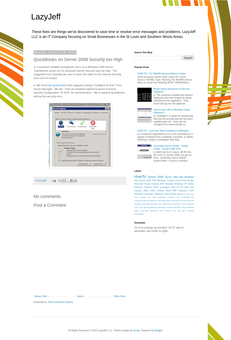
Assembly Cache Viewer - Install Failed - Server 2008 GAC (171, 147)
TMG (154, 180)
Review (154, 204)
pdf (179, 211)
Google (190, 180)
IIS (177, 187)
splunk (180, 194)
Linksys (137, 190)
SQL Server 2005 (142, 180)
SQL (160, 204)
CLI (149, 197)
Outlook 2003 (164, 190)
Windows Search (165, 207)
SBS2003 (138, 194)
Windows (189, 177)
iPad (161, 211)
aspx (136, 211)
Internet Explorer (149, 200)
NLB (180, 200)
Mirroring (174, 200)
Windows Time (179, 207)
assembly (144, 211)
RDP (191, 190)
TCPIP (183, 204)
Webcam (154, 207)
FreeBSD (171, 197)
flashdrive (154, 211)
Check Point (180, 180)
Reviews (170, 184)
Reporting (146, 204)
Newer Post (41, 296)
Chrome (148, 187)
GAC (178, 197)
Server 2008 (155, 176)
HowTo (140, 176)
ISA (192, 187)
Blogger (158, 330)
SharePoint (167, 204)
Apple (171, 180)
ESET (156, 187)
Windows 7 (162, 180)
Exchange (162, 197)
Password (183, 190)
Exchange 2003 (167, 187)
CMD (154, 197)
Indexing (137, 200)
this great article (58, 85)
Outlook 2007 (158, 184)
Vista (141, 207)
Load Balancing (163, 200)
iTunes (168, 211)
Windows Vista (162, 194)
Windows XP (181, 184)
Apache (143, 197)
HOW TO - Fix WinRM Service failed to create (161, 73)
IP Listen (184, 187)
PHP (174, 190)
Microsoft (138, 184)
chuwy (136, 330)
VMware (190, 204)
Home (80, 296)
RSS (185, 200)
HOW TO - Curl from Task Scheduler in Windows (163, 130)
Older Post (119, 296)
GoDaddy (186, 197)
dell (181, 177)
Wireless (190, 207)
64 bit (186, 194)
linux (174, 211)
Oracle (147, 184)
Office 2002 (149, 190)
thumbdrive (139, 214)
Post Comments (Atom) (60, 302)
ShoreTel (176, 204)
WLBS (146, 207)
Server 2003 (171, 177)
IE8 (192, 197)
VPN (136, 207)
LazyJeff (46, 16)
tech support (188, 211)
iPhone (173, 194)
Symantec (149, 194)
